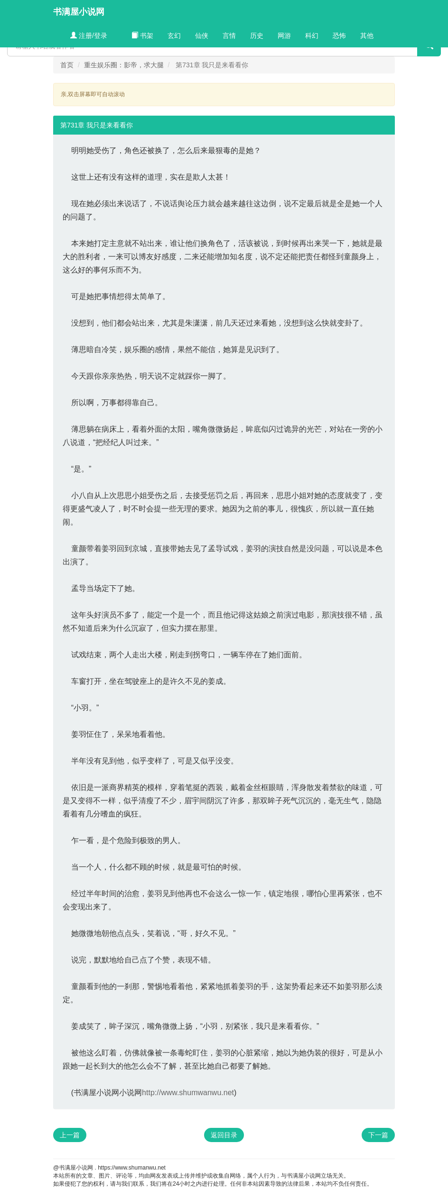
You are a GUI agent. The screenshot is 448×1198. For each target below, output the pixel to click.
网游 (284, 35)
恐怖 (339, 35)
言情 (229, 35)
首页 (67, 65)
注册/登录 (88, 35)
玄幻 (174, 35)
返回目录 (224, 1135)
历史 (256, 35)
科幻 (311, 35)
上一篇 (70, 1135)
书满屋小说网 (78, 12)
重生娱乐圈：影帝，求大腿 (124, 65)
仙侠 (201, 35)
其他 (366, 35)
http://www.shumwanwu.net (188, 1093)
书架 (142, 35)
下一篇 (378, 1135)
